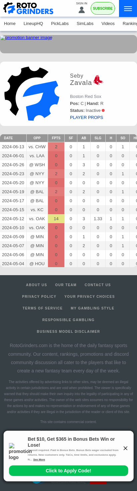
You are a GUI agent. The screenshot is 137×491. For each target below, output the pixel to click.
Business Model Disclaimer (68, 331)
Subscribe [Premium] (103, 8)
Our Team (66, 285)
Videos (108, 23)
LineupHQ (33, 23)
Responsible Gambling (68, 320)
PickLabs (60, 23)
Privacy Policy (39, 296)
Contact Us (98, 285)
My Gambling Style (92, 308)
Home (10, 23)
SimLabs (85, 23)
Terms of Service (43, 308)
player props (86, 117)
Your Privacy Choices (89, 296)
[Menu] (128, 8)
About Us (36, 285)
